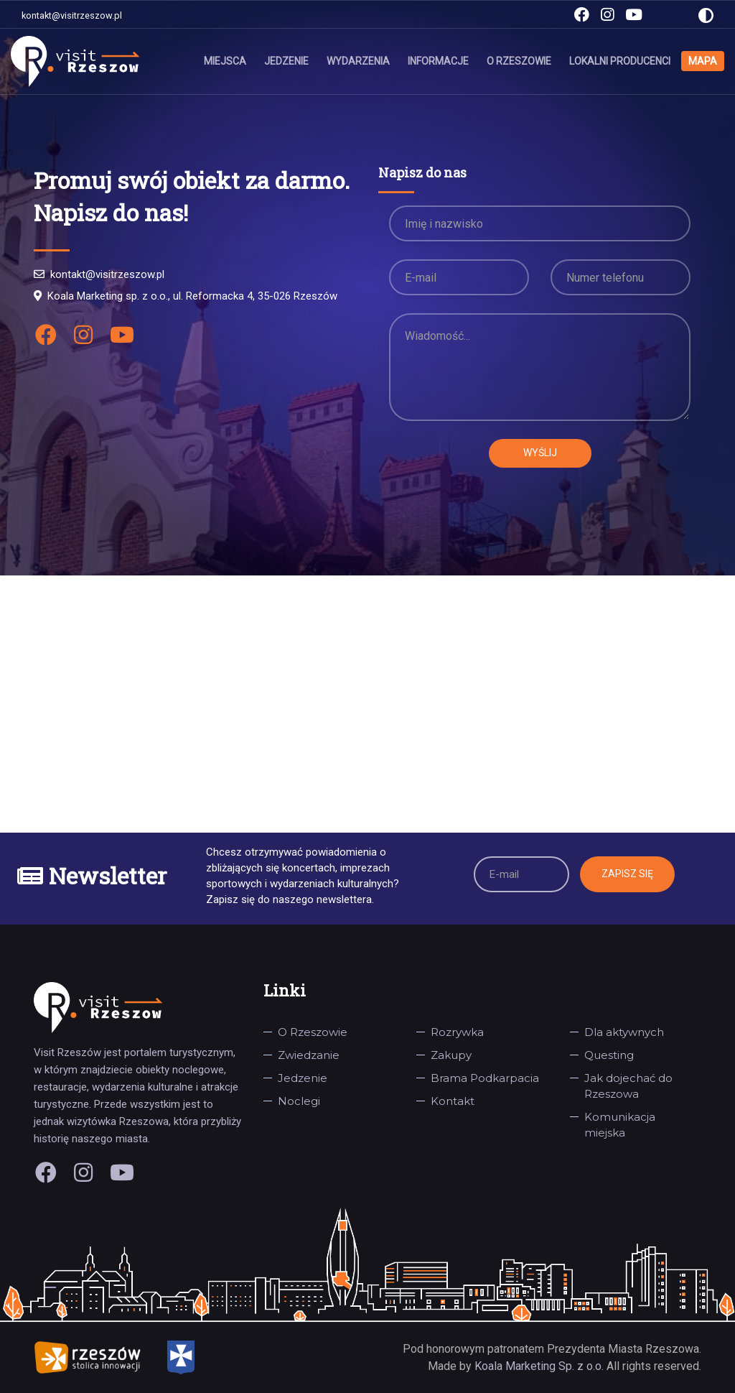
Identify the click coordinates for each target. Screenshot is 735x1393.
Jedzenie (286, 61)
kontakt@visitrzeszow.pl (72, 15)
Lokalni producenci (619, 61)
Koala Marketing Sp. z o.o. (540, 1366)
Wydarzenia (358, 61)
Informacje (438, 61)
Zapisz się (627, 873)
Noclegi (299, 1101)
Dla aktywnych (624, 1032)
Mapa (702, 61)
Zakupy (451, 1055)
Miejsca (225, 61)
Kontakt (452, 1101)
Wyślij (540, 452)
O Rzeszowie (519, 61)
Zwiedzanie (309, 1055)
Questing (609, 1055)
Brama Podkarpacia (485, 1078)
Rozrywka (457, 1032)
